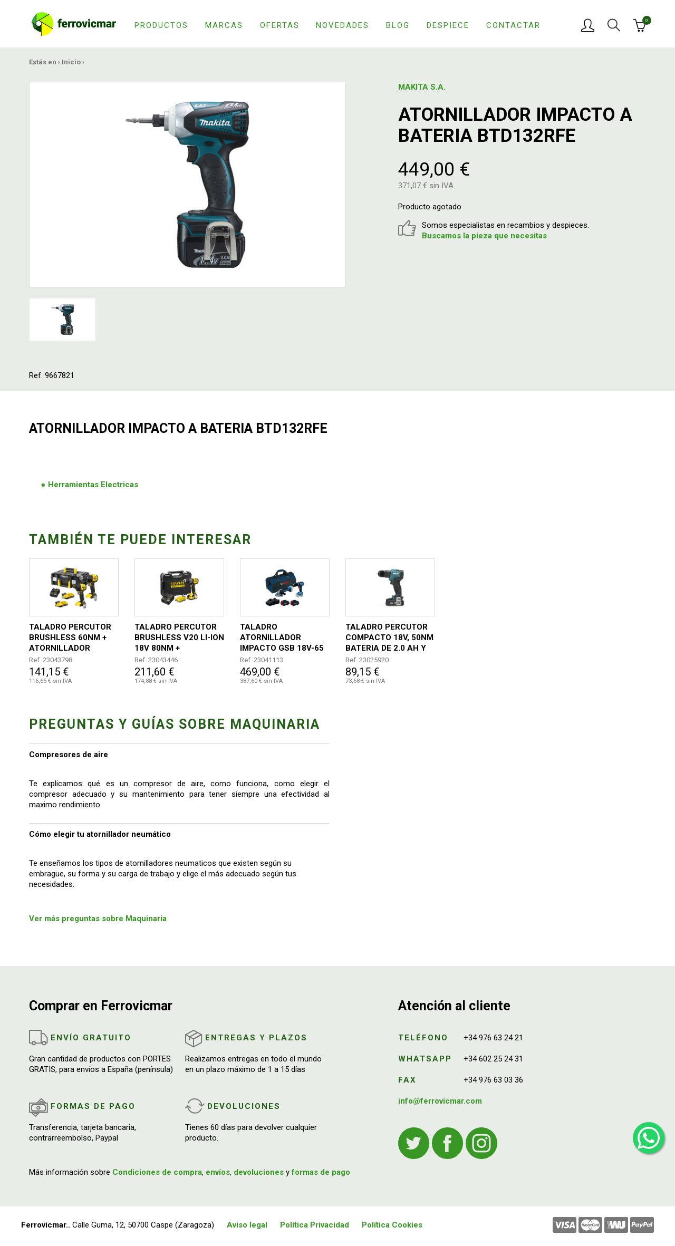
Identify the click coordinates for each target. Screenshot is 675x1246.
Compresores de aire (68, 754)
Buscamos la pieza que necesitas (484, 235)
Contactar (513, 25)
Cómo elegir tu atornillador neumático (100, 834)
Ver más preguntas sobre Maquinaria (98, 918)
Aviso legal (247, 1225)
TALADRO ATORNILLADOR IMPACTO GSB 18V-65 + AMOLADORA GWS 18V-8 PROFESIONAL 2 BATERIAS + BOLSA (283, 637)
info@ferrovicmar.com (440, 1101)
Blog (398, 25)
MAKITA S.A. (422, 87)
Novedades (342, 25)
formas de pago (321, 1172)
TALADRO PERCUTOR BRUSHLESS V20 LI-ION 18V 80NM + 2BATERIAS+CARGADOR (179, 637)
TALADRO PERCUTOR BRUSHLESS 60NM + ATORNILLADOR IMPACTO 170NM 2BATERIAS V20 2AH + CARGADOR (71, 637)
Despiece (448, 25)
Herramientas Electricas (93, 484)
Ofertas (280, 25)
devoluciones (259, 1172)
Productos (161, 25)
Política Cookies (392, 1225)
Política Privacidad (314, 1225)
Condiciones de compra (157, 1172)
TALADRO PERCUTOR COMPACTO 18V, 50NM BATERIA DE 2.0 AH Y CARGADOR (389, 637)
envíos (218, 1172)
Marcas (224, 25)
